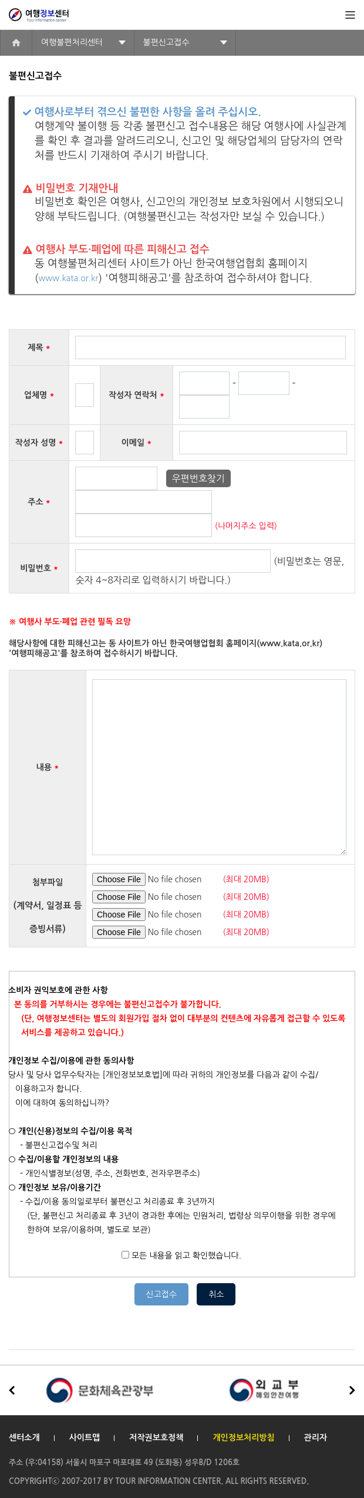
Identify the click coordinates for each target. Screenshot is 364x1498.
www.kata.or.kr (69, 278)
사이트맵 (84, 1437)
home (16, 42)
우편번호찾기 (198, 478)
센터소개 (24, 1437)
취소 (216, 1294)
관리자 (315, 1437)
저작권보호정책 (156, 1437)
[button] (352, 1390)
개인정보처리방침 (243, 1437)
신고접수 (161, 1294)
